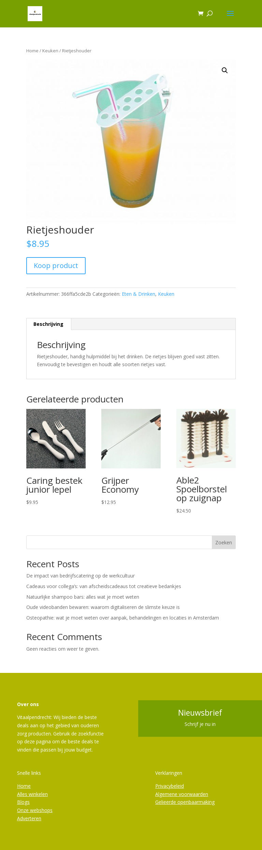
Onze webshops (35, 810)
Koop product (56, 265)
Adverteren (29, 818)
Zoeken (223, 542)
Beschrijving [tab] (48, 324)
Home (32, 51)
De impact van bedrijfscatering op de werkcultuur (80, 575)
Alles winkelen (32, 794)
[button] (225, 70)
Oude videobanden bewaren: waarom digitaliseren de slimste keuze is (103, 607)
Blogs (23, 802)
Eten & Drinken (138, 294)
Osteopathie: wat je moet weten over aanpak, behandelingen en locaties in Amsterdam (122, 617)
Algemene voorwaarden (181, 794)
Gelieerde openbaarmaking (185, 802)
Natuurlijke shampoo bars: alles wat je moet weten (82, 597)
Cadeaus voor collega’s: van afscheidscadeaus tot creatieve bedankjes (103, 586)
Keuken (50, 51)
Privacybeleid (169, 786)
